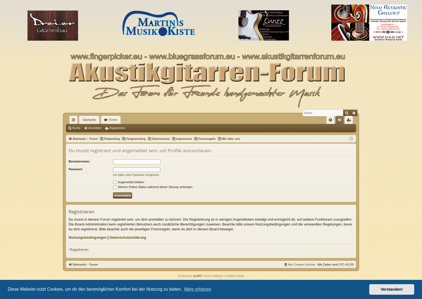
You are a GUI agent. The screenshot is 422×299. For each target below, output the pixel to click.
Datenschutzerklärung (128, 237)
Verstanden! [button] (392, 289)
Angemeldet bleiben (128, 182)
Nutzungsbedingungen (88, 237)
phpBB (197, 275)
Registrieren (117, 128)
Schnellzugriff (75, 121)
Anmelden (95, 128)
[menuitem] (330, 120)
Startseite (89, 120)
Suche (76, 128)
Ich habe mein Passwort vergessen (136, 174)
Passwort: (76, 169)
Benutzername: (79, 161)
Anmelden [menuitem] (341, 121)
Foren (113, 120)
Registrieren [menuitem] (350, 121)
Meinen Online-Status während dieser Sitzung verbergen (152, 187)
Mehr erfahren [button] (197, 289)
